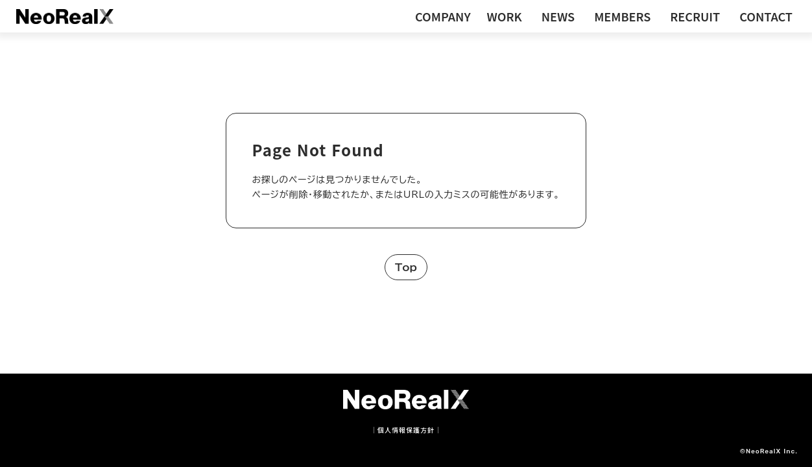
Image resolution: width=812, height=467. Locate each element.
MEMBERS (622, 16)
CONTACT (766, 16)
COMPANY (443, 16)
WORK (504, 16)
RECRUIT (695, 16)
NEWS (558, 16)
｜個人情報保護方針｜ (406, 430)
